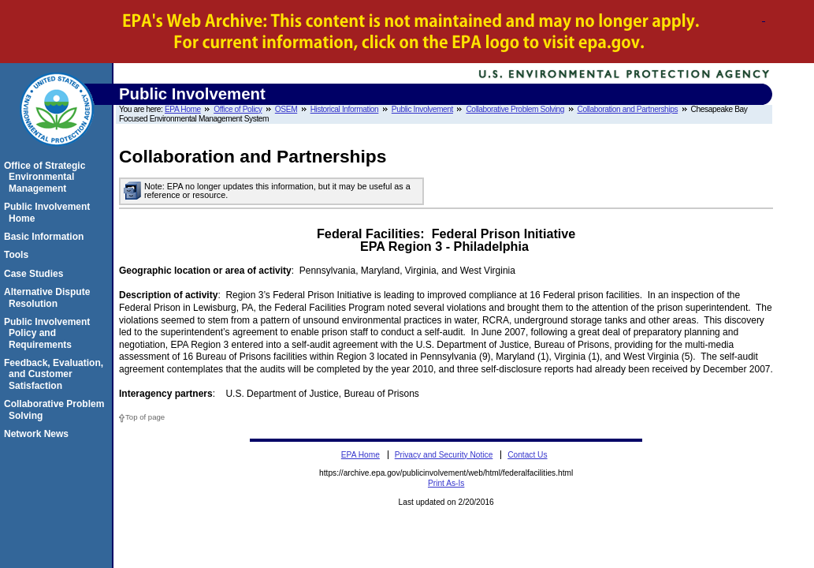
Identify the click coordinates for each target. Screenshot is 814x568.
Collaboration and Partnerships (628, 109)
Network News (39, 433)
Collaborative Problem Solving (515, 109)
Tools (18, 254)
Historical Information (344, 109)
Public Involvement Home (49, 212)
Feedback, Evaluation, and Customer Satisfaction (56, 374)
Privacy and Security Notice (444, 454)
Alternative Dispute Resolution (49, 297)
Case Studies (36, 273)
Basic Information (46, 236)
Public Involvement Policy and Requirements (49, 333)
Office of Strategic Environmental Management (47, 177)
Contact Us (527, 454)
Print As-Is (446, 483)
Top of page (145, 417)
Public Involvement (422, 109)
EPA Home (183, 109)
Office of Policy (238, 109)
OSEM (286, 109)
